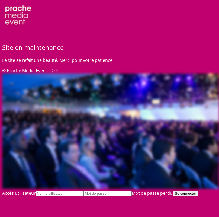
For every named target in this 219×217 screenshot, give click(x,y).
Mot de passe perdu (152, 193)
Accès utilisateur (19, 193)
